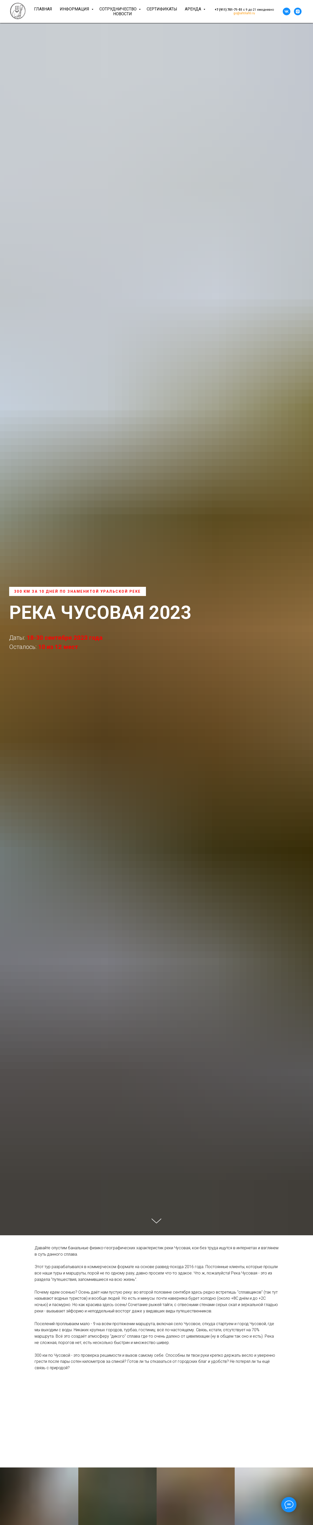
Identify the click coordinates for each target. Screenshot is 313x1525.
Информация (75, 9)
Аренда (193, 9)
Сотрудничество (118, 9)
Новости (122, 13)
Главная (43, 9)
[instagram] (298, 11)
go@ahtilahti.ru (244, 13)
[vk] (286, 11)
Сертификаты (162, 9)
